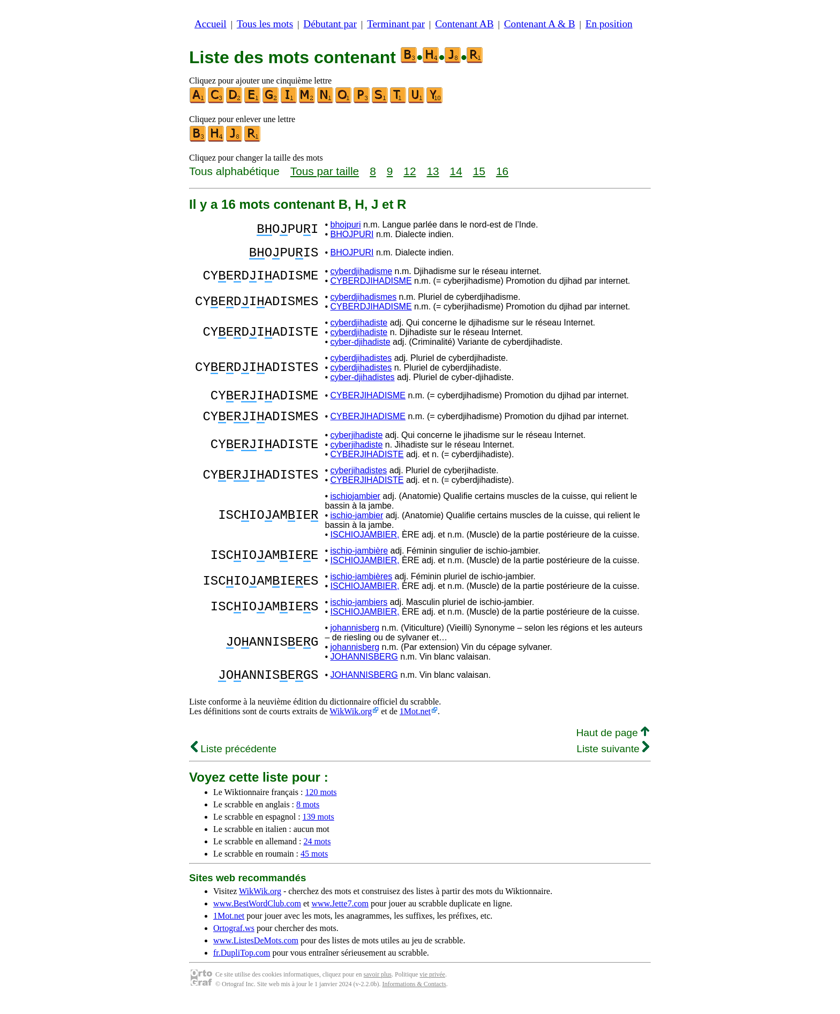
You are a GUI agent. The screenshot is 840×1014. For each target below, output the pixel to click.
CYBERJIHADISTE (367, 463)
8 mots (307, 817)
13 (432, 171)
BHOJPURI (352, 234)
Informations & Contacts (414, 997)
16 (502, 171)
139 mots (318, 829)
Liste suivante (612, 761)
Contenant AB (464, 23)
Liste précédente (233, 761)
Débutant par (330, 23)
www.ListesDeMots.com (255, 953)
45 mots (314, 866)
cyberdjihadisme (362, 274)
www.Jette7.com (340, 916)
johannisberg (355, 637)
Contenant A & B (539, 23)
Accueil (210, 23)
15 (479, 171)
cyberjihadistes (359, 480)
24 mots (317, 854)
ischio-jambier (357, 524)
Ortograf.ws (233, 940)
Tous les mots (265, 23)
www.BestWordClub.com (257, 916)
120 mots (320, 804)
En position (609, 23)
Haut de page (612, 745)
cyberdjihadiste (359, 325)
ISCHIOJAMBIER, (365, 544)
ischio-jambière (359, 560)
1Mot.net (415, 724)
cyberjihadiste (357, 444)
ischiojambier (355, 505)
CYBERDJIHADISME (371, 284)
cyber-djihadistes (363, 380)
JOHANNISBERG (364, 666)
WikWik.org (350, 724)
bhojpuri (346, 224)
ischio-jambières (362, 586)
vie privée (432, 987)
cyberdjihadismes (364, 300)
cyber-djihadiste (361, 345)
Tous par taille (324, 171)
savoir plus (378, 987)
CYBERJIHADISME (368, 400)
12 (409, 171)
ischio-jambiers (359, 611)
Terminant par (396, 23)
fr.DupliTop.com (241, 965)
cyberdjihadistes (361, 361)
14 (456, 171)
